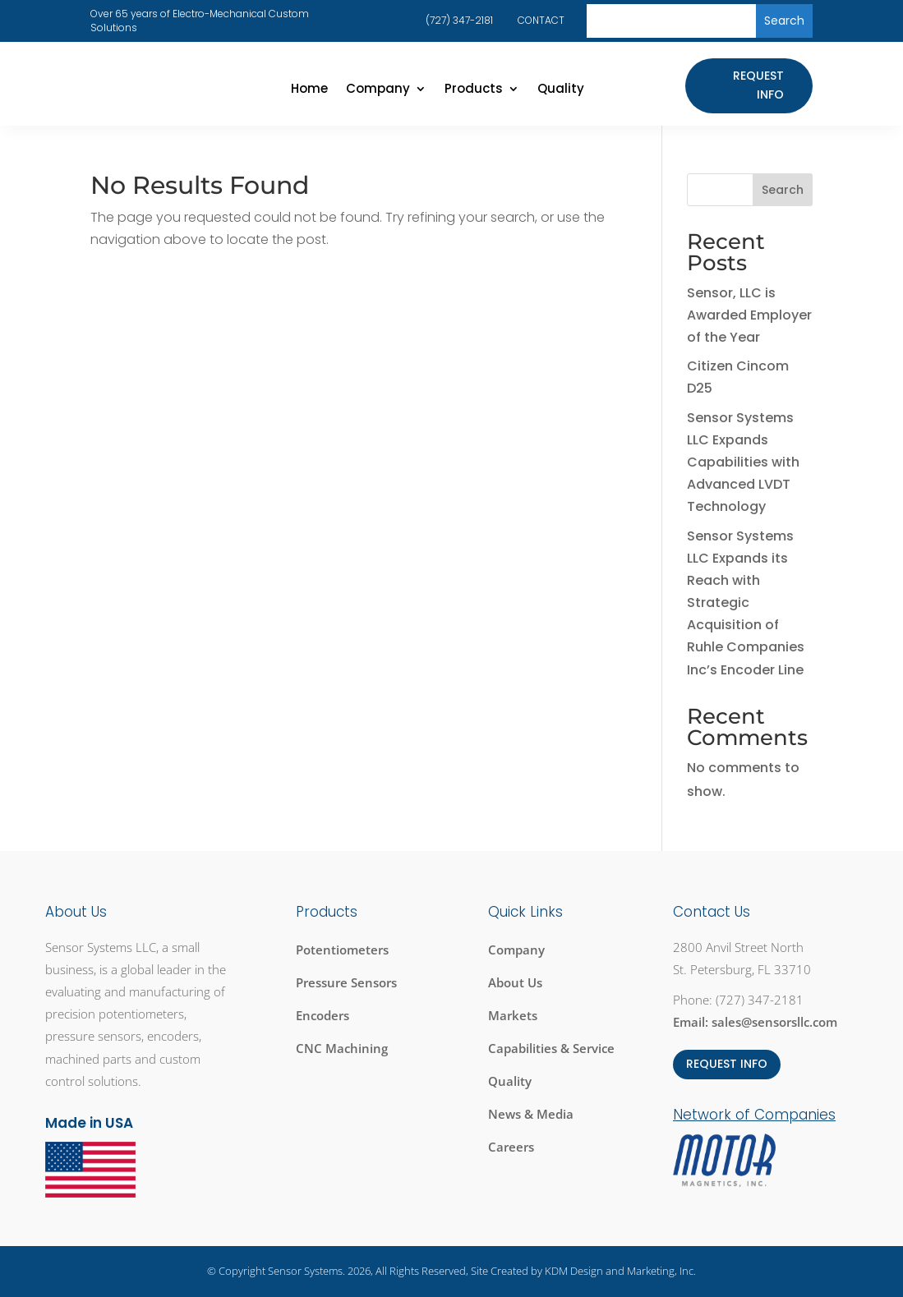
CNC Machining (342, 1048)
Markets (512, 1015)
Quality (560, 90)
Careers (511, 1146)
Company (378, 90)
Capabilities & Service (551, 1048)
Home (309, 90)
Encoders (322, 1015)
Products (474, 90)
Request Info (758, 85)
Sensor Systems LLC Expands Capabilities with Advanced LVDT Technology (743, 462)
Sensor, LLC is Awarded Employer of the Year (749, 315)
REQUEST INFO (726, 1064)
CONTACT (541, 20)
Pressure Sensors (346, 982)
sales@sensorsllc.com (774, 1022)
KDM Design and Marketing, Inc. (620, 1270)
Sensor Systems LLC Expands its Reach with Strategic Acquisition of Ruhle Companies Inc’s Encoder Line (745, 603)
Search (783, 190)
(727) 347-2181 (459, 20)
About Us (515, 982)
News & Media (531, 1114)
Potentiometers (342, 949)
